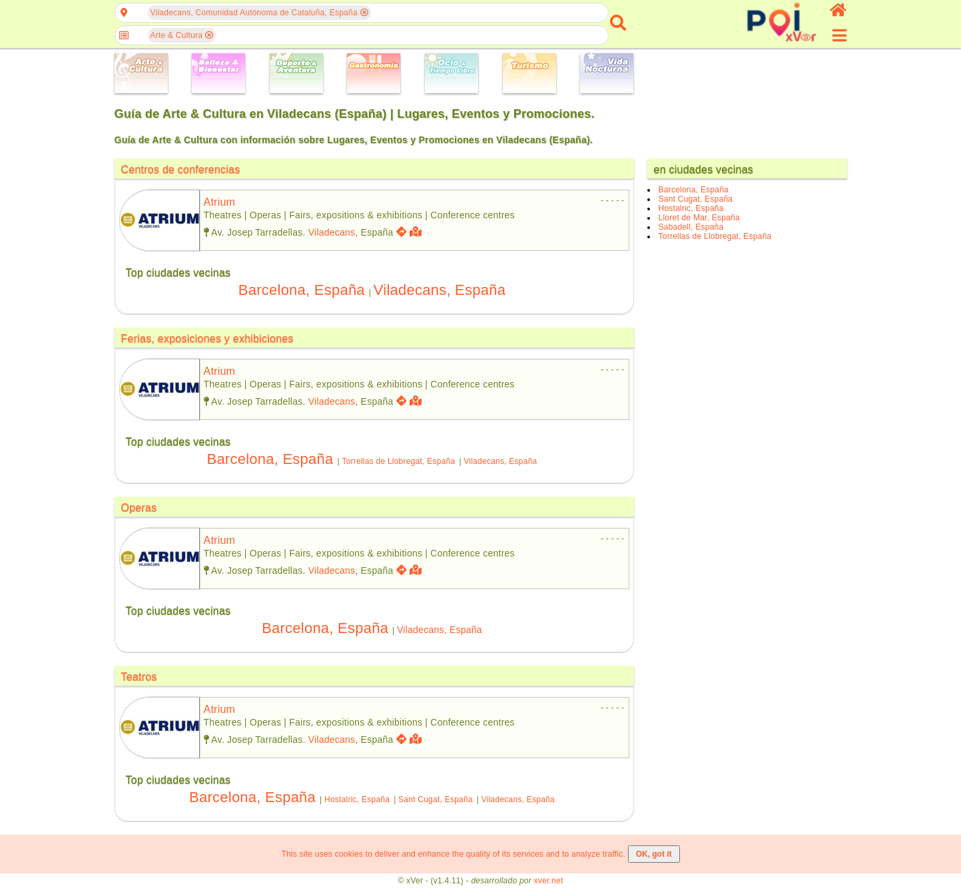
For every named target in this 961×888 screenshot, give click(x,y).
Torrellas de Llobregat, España (398, 461)
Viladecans (332, 232)
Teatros (139, 676)
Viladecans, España (439, 290)
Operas (139, 507)
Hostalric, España (357, 799)
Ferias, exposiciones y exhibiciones (207, 338)
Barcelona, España (301, 290)
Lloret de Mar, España (699, 217)
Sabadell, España (691, 227)
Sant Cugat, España (435, 799)
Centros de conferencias (180, 169)
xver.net (548, 880)
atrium (220, 202)
